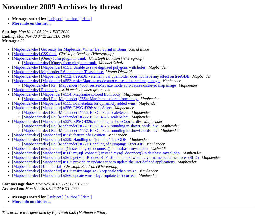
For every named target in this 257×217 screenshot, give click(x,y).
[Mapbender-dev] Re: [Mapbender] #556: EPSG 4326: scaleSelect (76, 112)
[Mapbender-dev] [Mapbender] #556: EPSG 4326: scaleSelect (62, 108)
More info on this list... (31, 23)
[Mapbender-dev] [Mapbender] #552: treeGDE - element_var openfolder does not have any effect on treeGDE (101, 76)
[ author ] (72, 19)
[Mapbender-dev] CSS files (34, 54)
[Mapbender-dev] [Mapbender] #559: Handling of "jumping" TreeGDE (69, 139)
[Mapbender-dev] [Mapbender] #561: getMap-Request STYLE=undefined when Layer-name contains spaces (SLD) (106, 157)
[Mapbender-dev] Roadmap (34, 90)
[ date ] (86, 19)
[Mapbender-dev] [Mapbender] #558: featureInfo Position (59, 135)
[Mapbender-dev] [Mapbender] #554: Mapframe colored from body (67, 94)
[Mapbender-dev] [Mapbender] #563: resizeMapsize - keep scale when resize (74, 171)
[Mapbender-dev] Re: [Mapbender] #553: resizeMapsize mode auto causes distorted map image (99, 85)
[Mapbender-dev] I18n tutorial (37, 166)
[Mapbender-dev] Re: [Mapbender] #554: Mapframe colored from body (80, 99)
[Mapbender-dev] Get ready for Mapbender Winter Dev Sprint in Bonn (69, 49)
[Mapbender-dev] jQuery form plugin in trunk (49, 58)
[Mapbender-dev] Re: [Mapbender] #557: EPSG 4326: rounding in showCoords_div (90, 126)
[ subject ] (55, 19)
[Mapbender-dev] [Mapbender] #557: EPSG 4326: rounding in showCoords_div (77, 121)
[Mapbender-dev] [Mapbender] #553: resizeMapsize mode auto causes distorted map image (86, 81)
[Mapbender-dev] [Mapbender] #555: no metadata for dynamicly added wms (74, 103)
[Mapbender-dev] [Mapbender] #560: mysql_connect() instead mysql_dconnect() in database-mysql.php (96, 153)
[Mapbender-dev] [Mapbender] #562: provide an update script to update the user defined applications (94, 162)
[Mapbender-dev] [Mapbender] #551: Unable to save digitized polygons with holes (79, 67)
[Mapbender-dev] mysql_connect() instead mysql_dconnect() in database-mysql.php (80, 148)
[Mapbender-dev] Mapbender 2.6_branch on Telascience (58, 72)
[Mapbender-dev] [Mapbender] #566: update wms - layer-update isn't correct (74, 175)
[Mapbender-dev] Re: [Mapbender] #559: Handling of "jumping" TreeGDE (83, 144)
